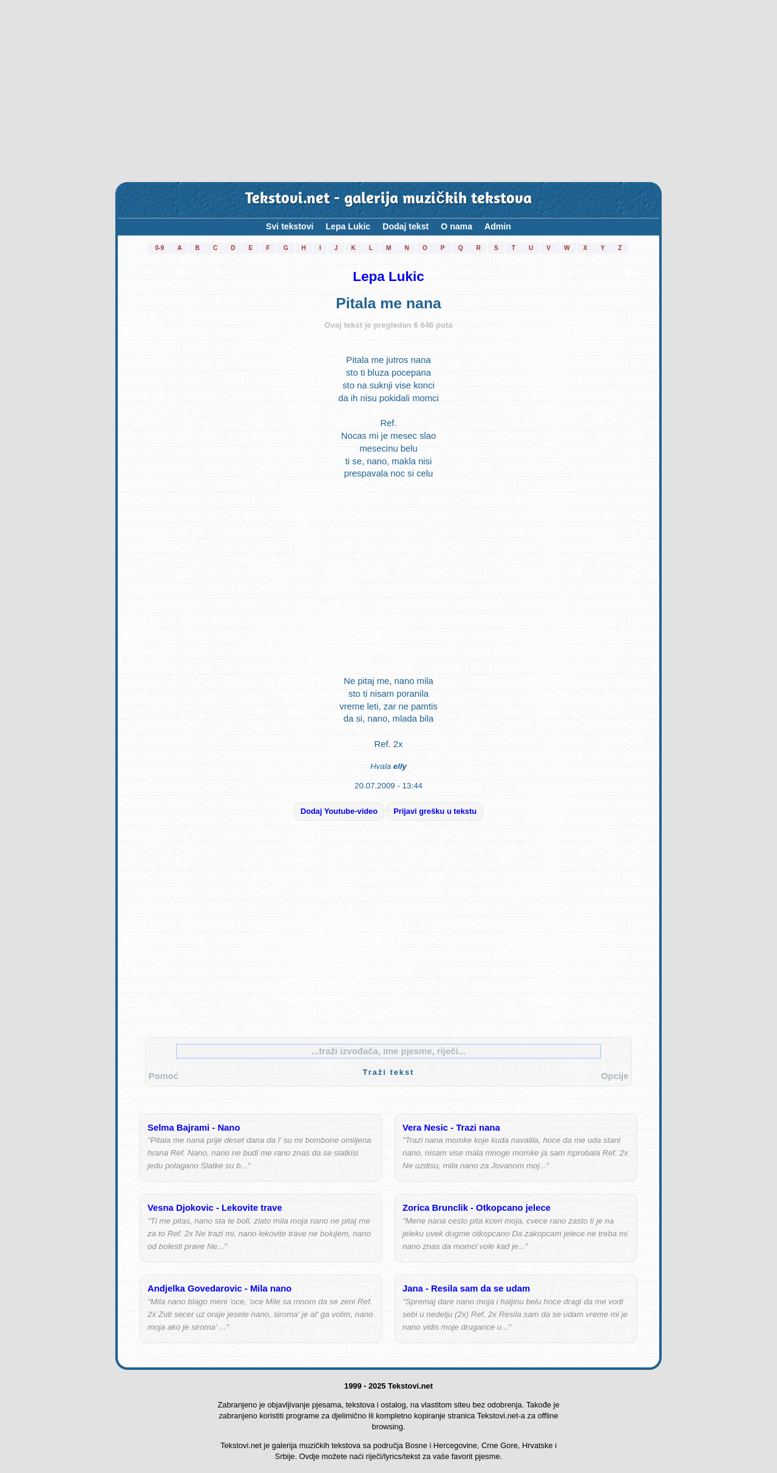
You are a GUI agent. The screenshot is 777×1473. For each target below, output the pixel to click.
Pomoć (163, 1076)
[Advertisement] (388, 91)
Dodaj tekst (405, 226)
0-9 (159, 248)
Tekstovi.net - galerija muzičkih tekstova (388, 200)
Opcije (614, 1076)
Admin (497, 226)
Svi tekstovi (289, 226)
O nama (456, 226)
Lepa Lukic (347, 226)
